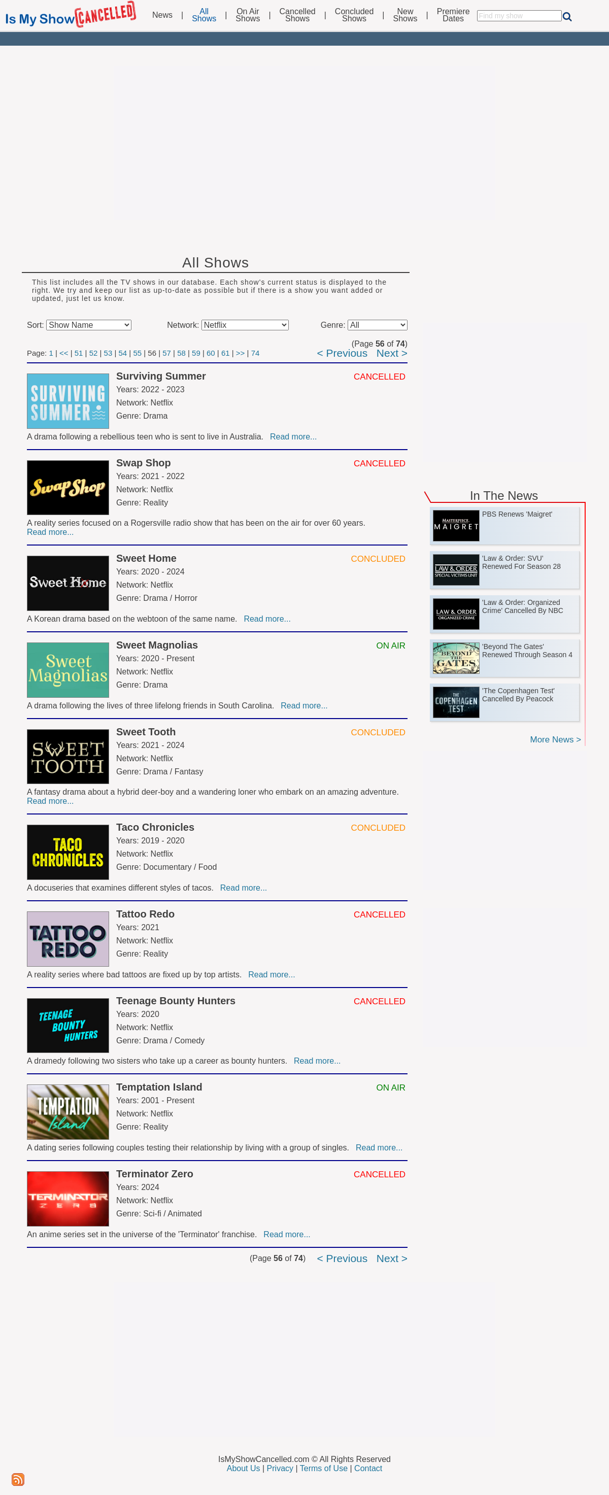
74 (255, 353)
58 (181, 353)
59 (196, 353)
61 (225, 353)
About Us (243, 1468)
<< (64, 353)
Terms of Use (324, 1468)
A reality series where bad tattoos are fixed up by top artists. (136, 974)
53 (108, 353)
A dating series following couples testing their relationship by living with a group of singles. (190, 1147)
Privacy (280, 1468)
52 (93, 353)
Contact (368, 1468)
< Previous (342, 353)
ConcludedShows (354, 15)
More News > (555, 739)
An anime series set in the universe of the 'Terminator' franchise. (144, 1234)
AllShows (204, 15)
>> (240, 353)
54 (122, 353)
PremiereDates (453, 15)
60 (211, 353)
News (162, 15)
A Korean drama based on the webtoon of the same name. (134, 619)
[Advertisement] (304, 143)
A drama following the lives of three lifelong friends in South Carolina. (153, 705)
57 (166, 353)
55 (137, 353)
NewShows (405, 15)
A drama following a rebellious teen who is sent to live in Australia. (147, 436)
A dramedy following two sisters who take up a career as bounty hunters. (159, 1061)
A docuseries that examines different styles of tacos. (122, 888)
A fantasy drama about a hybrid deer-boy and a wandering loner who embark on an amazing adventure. (214, 792)
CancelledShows (298, 15)
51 (79, 353)
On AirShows (247, 15)
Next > (392, 353)
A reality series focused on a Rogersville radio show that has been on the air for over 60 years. (197, 523)
